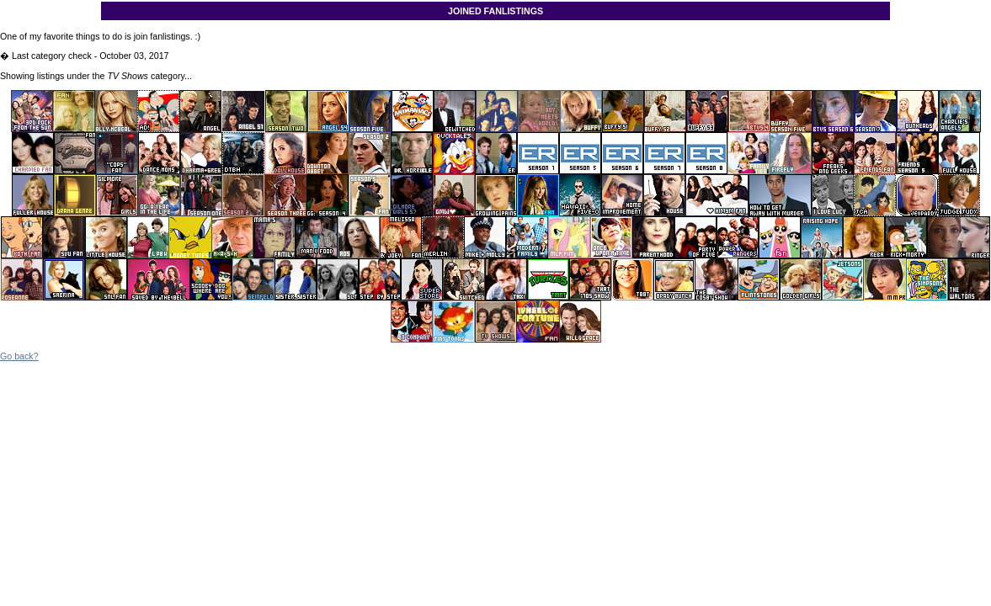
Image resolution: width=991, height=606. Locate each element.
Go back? (19, 356)
